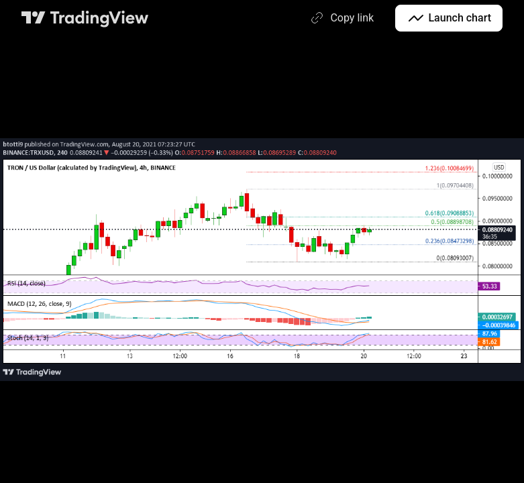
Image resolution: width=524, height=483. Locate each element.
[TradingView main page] (85, 18)
